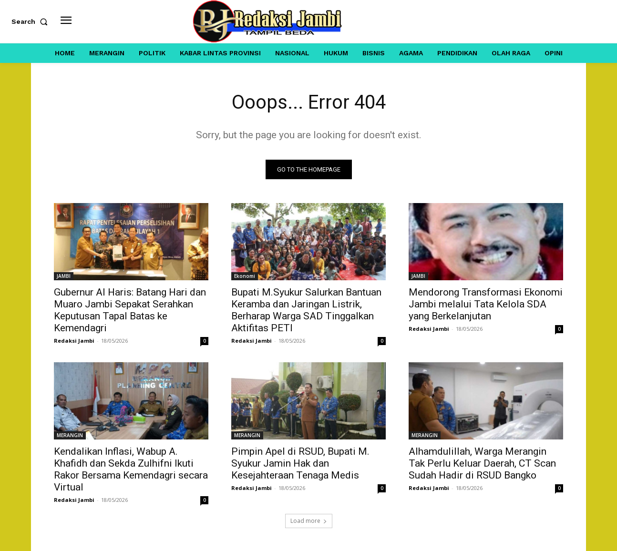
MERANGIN (70, 435)
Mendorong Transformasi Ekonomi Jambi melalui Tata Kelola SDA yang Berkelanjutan (486, 304)
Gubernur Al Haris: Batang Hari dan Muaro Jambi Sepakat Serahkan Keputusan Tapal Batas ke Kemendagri (130, 310)
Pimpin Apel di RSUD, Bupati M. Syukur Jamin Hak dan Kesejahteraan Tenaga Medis (300, 463)
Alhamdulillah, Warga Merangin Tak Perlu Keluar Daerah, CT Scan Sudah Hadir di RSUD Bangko (482, 463)
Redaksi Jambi (74, 340)
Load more (308, 521)
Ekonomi (244, 276)
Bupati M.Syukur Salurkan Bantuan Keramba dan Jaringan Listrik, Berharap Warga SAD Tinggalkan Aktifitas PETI (306, 310)
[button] (31, 21)
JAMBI (64, 276)
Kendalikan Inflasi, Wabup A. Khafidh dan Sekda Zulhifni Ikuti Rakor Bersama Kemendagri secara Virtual (131, 469)
